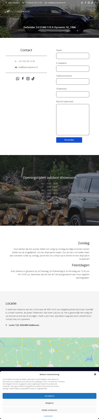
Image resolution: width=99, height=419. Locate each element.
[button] (95, 374)
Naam (72, 54)
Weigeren (49, 403)
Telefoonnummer (72, 79)
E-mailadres (72, 67)
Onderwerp (72, 92)
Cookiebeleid (48, 416)
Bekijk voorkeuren (49, 410)
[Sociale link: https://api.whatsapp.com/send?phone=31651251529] (82, 2)
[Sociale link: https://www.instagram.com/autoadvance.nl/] (88, 2)
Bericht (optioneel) (72, 117)
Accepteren (49, 396)
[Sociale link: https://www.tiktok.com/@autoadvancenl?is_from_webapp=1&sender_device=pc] (92, 2)
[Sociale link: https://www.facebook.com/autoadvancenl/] (85, 2)
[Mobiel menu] (93, 11)
